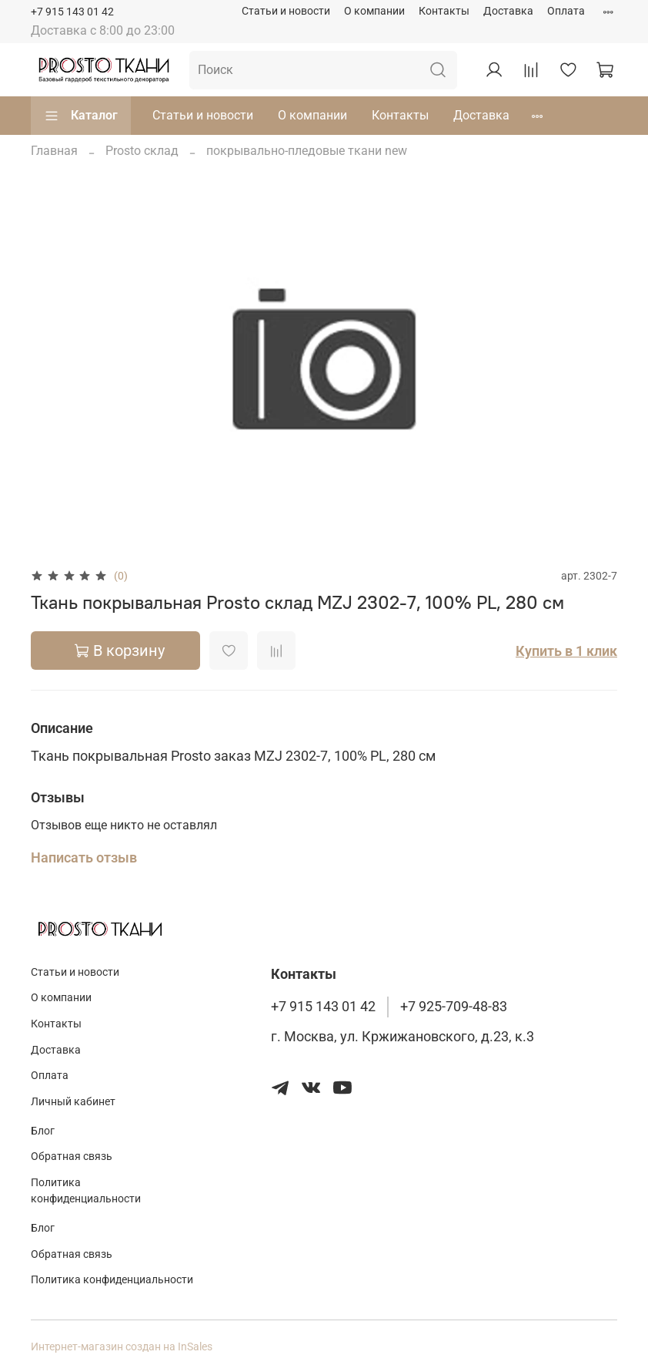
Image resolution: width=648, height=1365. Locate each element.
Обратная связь (71, 1156)
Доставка (508, 11)
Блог (43, 1131)
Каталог (81, 115)
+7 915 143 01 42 (72, 11)
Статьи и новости (286, 11)
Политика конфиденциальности (86, 1191)
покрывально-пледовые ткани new (306, 150)
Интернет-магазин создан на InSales (121, 1346)
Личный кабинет (73, 1101)
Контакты (444, 11)
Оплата (566, 11)
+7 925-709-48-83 (453, 1006)
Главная (54, 150)
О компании (374, 11)
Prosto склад (142, 150)
